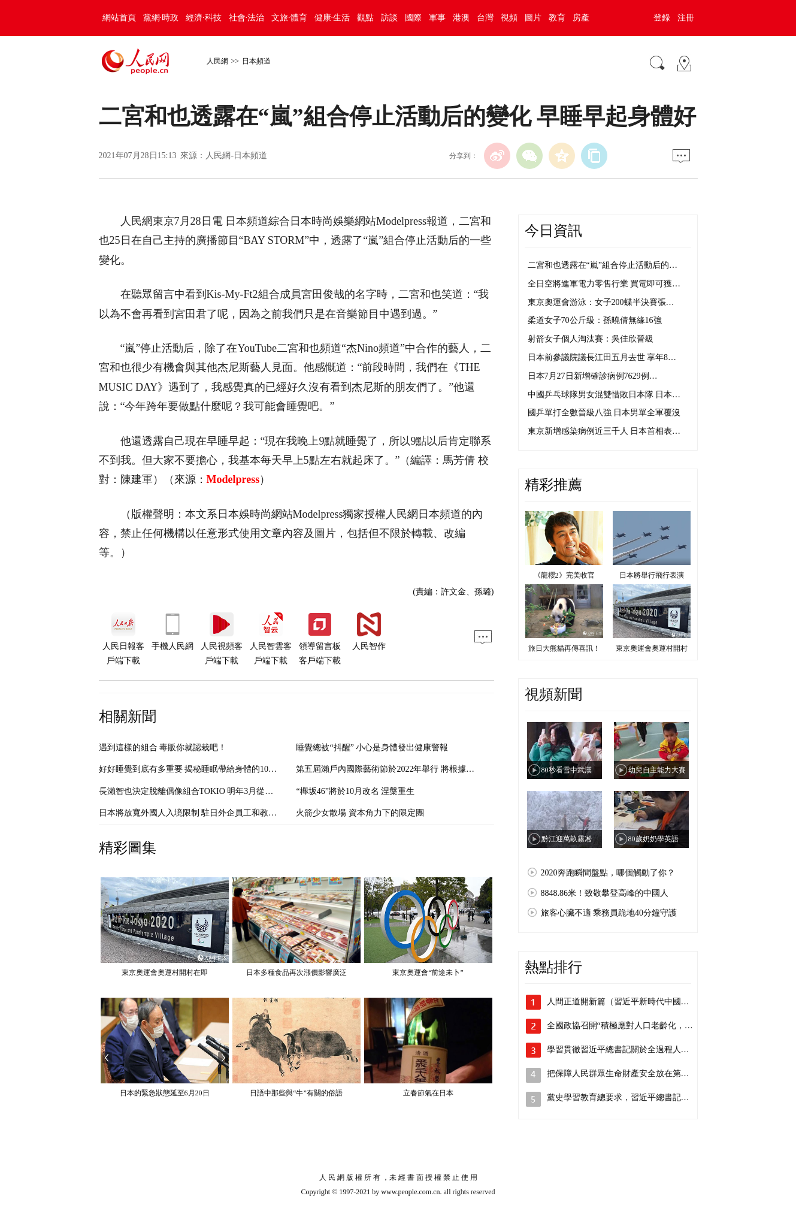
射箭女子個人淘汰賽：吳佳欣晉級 (590, 338)
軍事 (437, 17)
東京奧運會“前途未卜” (428, 972)
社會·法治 (247, 17)
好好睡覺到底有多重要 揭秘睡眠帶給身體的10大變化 (196, 769)
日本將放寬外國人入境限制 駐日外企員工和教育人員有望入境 (213, 812)
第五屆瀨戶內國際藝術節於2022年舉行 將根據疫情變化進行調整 (414, 769)
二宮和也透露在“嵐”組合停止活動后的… (602, 265)
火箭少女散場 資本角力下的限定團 (360, 812)
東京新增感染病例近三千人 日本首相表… (604, 431)
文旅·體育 (289, 17)
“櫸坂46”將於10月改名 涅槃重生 (355, 791)
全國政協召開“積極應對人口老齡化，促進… (628, 1025)
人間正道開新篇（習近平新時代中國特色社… (631, 1001)
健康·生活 (332, 17)
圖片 (533, 17)
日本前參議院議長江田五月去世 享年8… (602, 357)
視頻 (509, 17)
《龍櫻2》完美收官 (564, 575)
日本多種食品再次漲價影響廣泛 (296, 972)
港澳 (461, 17)
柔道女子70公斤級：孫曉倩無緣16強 (595, 320)
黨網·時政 (161, 17)
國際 (413, 17)
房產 (581, 17)
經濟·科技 (204, 17)
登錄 (661, 17)
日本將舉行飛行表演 (651, 575)
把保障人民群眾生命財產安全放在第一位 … (628, 1073)
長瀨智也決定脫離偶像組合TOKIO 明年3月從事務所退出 (203, 791)
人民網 (217, 61)
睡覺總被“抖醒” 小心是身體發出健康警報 (372, 747)
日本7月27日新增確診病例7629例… (593, 376)
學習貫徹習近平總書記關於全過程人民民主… (631, 1049)
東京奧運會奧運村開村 (652, 648)
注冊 (685, 17)
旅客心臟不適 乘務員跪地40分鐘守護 (609, 912)
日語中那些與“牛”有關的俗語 (296, 1093)
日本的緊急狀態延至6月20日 (165, 1093)
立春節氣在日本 (428, 1093)
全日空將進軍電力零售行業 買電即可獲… (604, 283)
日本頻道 (256, 61)
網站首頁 (119, 17)
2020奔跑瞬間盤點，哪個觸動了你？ (608, 872)
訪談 (389, 17)
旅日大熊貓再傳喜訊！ (564, 648)
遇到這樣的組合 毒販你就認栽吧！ (163, 747)
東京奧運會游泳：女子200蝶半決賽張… (601, 302)
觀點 (365, 17)
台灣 (485, 17)
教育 (557, 17)
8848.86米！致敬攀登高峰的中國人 (605, 893)
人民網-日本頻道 (236, 155)
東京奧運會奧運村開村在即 (165, 972)
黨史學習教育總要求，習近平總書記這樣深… (631, 1097)
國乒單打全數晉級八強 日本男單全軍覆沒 (604, 412)
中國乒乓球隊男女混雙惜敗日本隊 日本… (604, 394)
